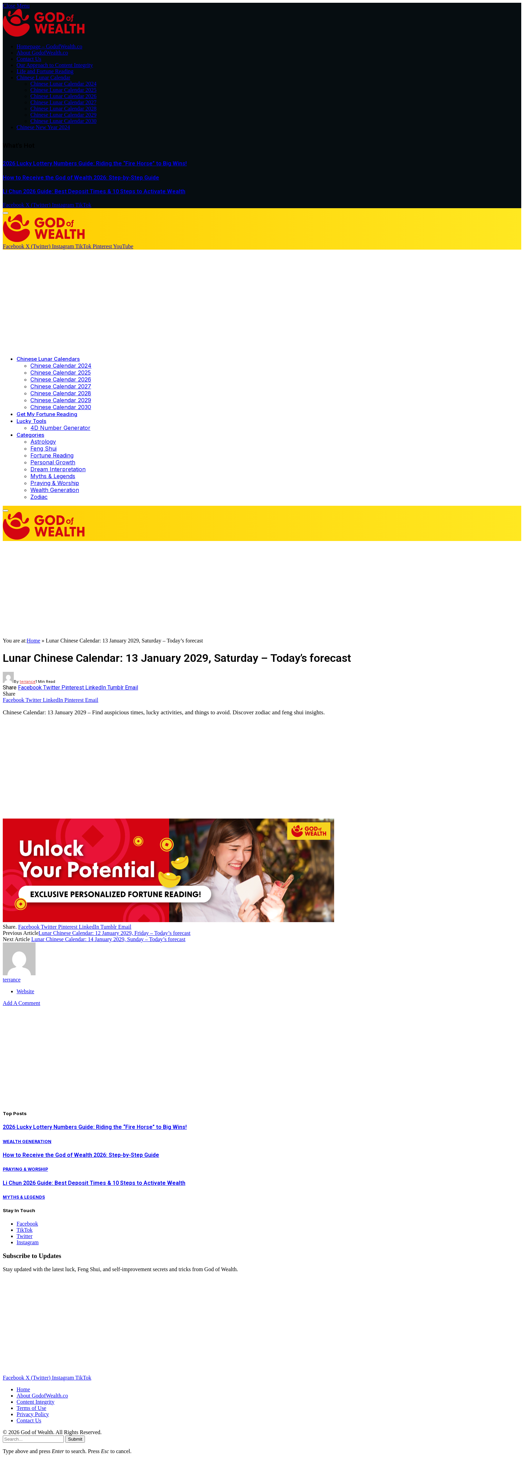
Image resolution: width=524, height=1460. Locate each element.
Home (33, 641)
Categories (30, 435)
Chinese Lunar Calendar (43, 77)
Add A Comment (21, 1003)
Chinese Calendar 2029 (60, 400)
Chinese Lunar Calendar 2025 (63, 90)
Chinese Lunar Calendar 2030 (63, 121)
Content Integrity (36, 1402)
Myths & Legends (52, 476)
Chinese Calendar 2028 (60, 393)
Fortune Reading (52, 455)
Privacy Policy (33, 1414)
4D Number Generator (60, 427)
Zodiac (39, 496)
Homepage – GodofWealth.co (49, 46)
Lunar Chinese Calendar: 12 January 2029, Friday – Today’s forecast (115, 933)
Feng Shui (43, 448)
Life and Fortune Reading (45, 71)
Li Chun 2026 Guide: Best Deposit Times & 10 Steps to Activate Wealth (94, 191)
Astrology (43, 441)
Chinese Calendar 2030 (60, 407)
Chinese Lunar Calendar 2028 (63, 109)
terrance (28, 681)
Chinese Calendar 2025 (60, 372)
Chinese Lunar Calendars (48, 359)
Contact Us (29, 59)
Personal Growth (52, 462)
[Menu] (5, 213)
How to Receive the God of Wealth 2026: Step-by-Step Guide (81, 177)
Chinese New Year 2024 (43, 127)
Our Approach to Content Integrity (55, 65)
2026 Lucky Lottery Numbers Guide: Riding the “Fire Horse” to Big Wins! (95, 163)
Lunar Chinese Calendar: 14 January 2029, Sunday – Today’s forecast (108, 939)
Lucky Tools (31, 421)
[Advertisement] (262, 301)
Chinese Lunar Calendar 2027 (63, 102)
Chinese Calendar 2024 (60, 365)
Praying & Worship (54, 483)
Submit (75, 1439)
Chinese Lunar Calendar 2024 (63, 84)
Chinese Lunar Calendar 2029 (63, 115)
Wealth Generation (54, 489)
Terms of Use (31, 1408)
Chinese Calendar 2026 (60, 379)
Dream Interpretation (58, 469)
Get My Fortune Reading (47, 414)
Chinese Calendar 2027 (60, 386)
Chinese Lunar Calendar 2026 (63, 96)
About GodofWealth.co (42, 53)
